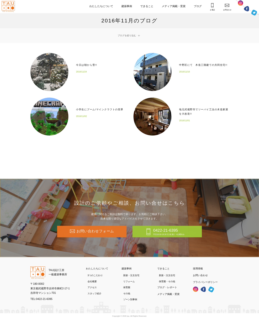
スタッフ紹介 (94, 293)
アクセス (92, 287)
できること (146, 6)
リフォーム (129, 281)
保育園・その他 (167, 281)
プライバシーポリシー (205, 282)
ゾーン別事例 (130, 299)
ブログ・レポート (167, 287)
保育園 (126, 287)
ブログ (198, 6)
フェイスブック (246, 8)
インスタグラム (240, 4)
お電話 (212, 7)
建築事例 (126, 6)
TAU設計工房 (9, 6)
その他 (126, 293)
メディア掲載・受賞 (173, 6)
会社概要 (92, 281)
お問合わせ (227, 7)
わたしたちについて (101, 6)
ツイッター (254, 12)
